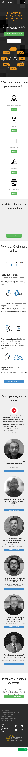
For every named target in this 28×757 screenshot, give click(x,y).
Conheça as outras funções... (14, 381)
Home (2, 724)
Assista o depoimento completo (14, 470)
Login (2, 731)
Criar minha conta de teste (13, 236)
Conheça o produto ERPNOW (14, 696)
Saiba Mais (14, 109)
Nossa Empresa (4, 728)
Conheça (3, 726)
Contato (3, 730)
